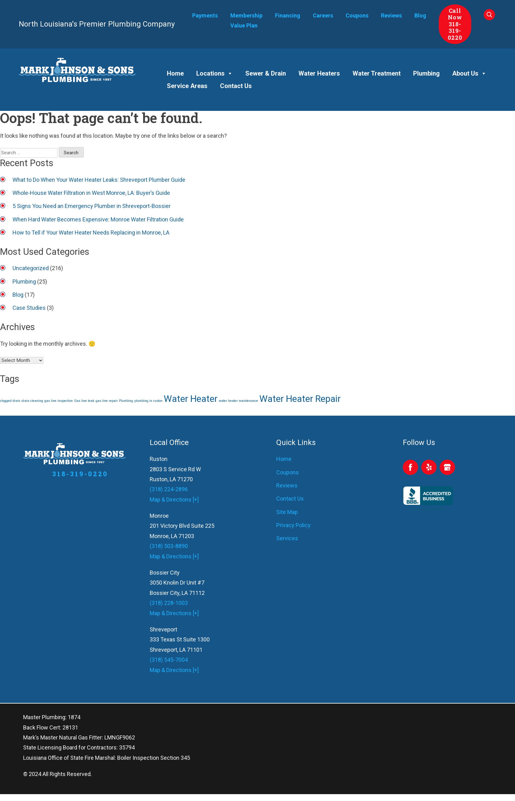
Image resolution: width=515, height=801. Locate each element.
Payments (205, 15)
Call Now (455, 14)
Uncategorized (30, 268)
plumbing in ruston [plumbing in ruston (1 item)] (148, 401)
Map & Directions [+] (174, 499)
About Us (469, 73)
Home (175, 73)
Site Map (287, 512)
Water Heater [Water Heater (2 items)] (191, 398)
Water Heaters (319, 73)
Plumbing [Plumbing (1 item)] (126, 401)
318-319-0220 (455, 30)
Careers (323, 15)
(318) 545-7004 (169, 659)
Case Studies (29, 307)
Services (287, 538)
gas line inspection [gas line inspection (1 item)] (58, 401)
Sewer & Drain (265, 73)
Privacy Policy (293, 525)
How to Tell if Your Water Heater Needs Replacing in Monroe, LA (90, 232)
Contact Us (236, 86)
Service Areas (187, 86)
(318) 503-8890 (169, 546)
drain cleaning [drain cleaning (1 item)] (32, 401)
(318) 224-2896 (169, 489)
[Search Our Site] (490, 16)
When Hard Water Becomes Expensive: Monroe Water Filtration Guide (98, 219)
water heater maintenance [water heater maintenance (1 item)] (238, 401)
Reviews (391, 15)
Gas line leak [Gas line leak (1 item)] (84, 401)
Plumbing (426, 73)
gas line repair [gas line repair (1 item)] (107, 401)
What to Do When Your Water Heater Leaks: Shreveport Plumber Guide (98, 179)
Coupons (357, 15)
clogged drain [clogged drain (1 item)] (10, 401)
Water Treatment (376, 73)
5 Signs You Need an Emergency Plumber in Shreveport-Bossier (91, 206)
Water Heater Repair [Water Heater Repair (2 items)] (300, 398)
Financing (287, 15)
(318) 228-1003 (169, 603)
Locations (214, 73)
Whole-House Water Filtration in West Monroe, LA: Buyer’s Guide (91, 193)
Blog (420, 15)
